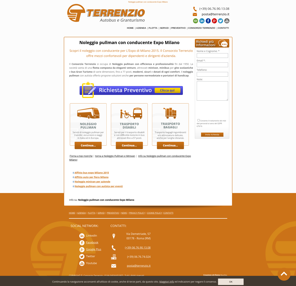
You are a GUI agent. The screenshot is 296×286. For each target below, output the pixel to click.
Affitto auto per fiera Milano (92, 177)
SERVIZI (101, 212)
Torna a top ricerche (81, 156)
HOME (72, 212)
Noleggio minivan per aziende (92, 181)
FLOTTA (91, 212)
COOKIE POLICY (154, 212)
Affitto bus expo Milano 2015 (92, 172)
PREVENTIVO (113, 212)
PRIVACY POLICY (137, 212)
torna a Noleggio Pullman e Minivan (115, 156)
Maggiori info (166, 281)
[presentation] (212, 105)
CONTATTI (168, 212)
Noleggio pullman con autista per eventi (99, 186)
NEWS (124, 212)
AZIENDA (81, 212)
